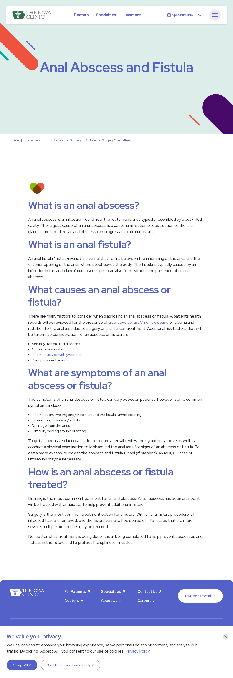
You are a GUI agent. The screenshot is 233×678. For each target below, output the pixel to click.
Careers (144, 600)
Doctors (81, 15)
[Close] (225, 636)
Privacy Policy (137, 651)
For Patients (75, 591)
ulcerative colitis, (124, 322)
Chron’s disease (154, 322)
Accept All (20, 665)
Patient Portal (198, 595)
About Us (109, 600)
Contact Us (147, 591)
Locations (132, 15)
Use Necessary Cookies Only (69, 665)
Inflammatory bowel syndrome (56, 354)
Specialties (106, 15)
